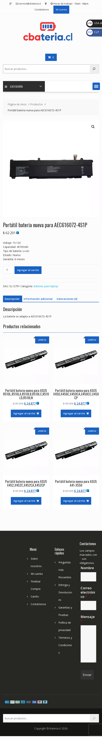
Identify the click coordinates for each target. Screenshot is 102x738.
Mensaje (88, 618)
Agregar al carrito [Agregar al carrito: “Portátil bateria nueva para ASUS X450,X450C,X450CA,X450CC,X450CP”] (74, 413)
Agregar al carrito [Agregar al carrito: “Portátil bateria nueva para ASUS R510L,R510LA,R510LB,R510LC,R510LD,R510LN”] (24, 413)
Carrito (35, 596)
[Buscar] (94, 68)
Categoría (14, 86)
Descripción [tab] (12, 299)
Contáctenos (42, 9)
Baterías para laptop (46, 286)
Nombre (87, 568)
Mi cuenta (61, 9)
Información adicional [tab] (38, 299)
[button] (96, 86)
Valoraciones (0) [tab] (67, 299)
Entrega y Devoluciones (65, 592)
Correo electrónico (88, 592)
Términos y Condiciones (65, 645)
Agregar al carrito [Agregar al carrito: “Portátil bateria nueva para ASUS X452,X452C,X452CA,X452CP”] (24, 500)
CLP (93, 32)
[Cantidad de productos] (8, 269)
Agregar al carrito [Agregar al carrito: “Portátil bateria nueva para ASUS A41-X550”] (74, 500)
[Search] (94, 718)
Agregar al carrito (28, 270)
